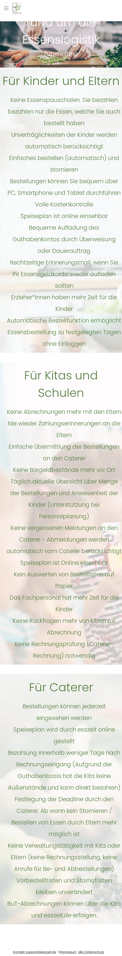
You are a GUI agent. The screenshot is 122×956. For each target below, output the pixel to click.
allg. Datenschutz (91, 952)
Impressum (68, 952)
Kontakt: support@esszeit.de (34, 952)
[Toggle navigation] (6, 8)
